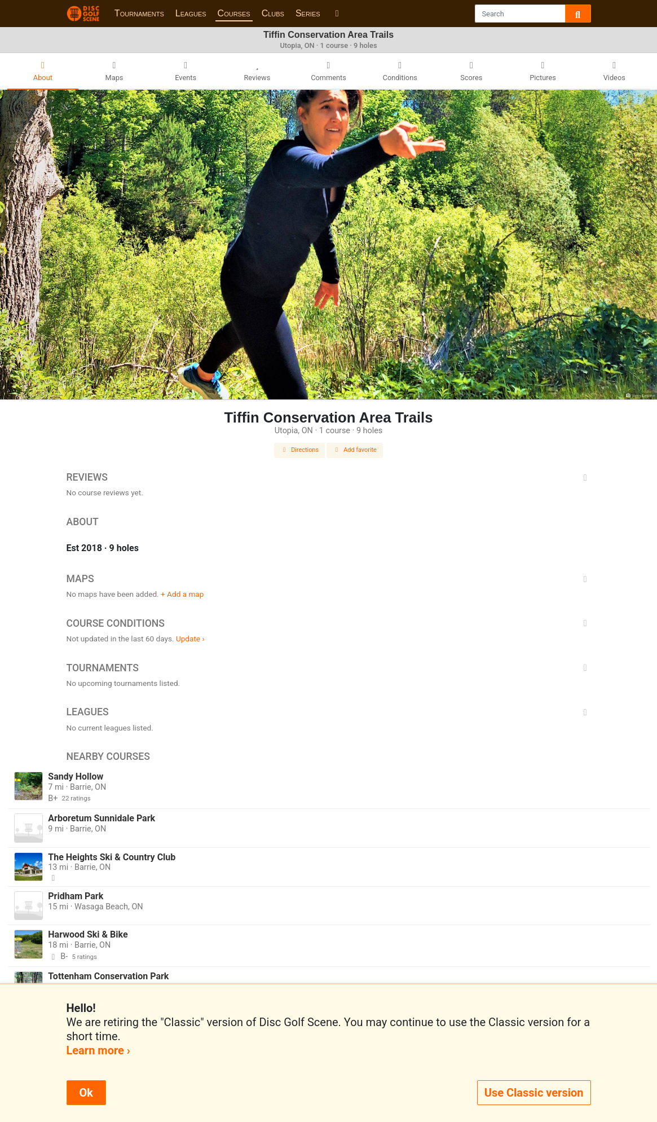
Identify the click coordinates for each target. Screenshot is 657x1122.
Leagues (190, 13)
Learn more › (98, 1050)
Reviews (329, 477)
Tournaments (139, 13)
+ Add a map (182, 594)
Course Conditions (329, 623)
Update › (190, 638)
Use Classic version (534, 1092)
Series (308, 13)
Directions (299, 450)
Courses (234, 13)
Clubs (273, 13)
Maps (329, 578)
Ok (86, 1092)
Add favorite (355, 450)
